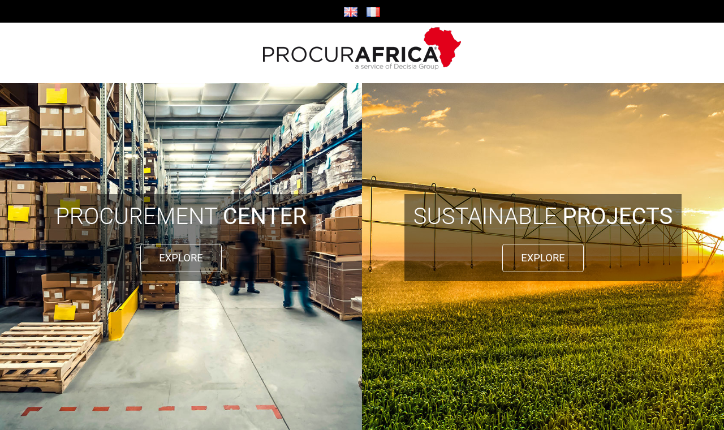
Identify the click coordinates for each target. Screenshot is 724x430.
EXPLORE (180, 258)
